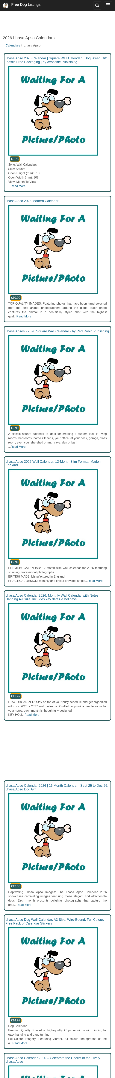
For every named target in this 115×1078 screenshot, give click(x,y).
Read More (18, 186)
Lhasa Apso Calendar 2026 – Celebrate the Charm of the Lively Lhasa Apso (52, 1060)
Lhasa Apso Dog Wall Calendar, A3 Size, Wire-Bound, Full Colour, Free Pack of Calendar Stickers (54, 921)
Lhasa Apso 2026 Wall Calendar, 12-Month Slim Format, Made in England (53, 463)
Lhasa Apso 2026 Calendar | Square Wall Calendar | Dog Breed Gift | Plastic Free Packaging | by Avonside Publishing (57, 60)
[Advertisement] (57, 20)
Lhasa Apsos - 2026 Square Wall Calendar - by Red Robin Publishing (57, 331)
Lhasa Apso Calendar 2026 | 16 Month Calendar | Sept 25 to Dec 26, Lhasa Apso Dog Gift (56, 787)
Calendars (13, 45)
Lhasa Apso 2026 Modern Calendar (31, 201)
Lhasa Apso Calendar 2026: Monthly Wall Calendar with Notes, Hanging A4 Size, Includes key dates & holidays (52, 597)
